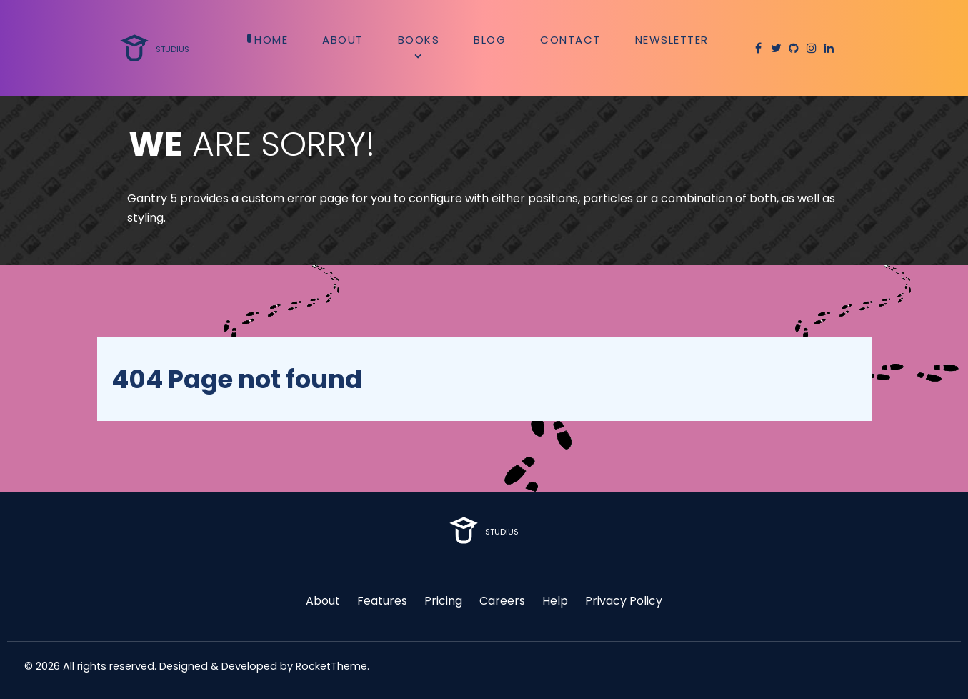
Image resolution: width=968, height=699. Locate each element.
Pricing (443, 601)
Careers (502, 601)
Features (382, 601)
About (323, 601)
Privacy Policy (623, 601)
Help (555, 601)
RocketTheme (331, 666)
